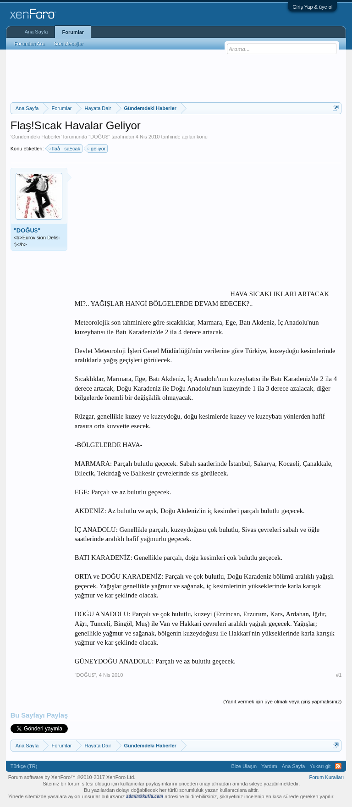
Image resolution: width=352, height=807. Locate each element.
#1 (338, 675)
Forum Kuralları (326, 777)
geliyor (96, 148)
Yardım (269, 766)
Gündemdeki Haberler (36, 136)
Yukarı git (319, 766)
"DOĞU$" (99, 136)
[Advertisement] (177, 74)
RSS (338, 766)
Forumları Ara (29, 43)
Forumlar (73, 32)
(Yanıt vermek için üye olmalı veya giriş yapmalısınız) (282, 701)
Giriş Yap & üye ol (312, 7)
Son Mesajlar (68, 43)
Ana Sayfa (36, 31)
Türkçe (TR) (24, 766)
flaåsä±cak (65, 148)
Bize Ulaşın (244, 766)
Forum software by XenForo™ (72, 777)
